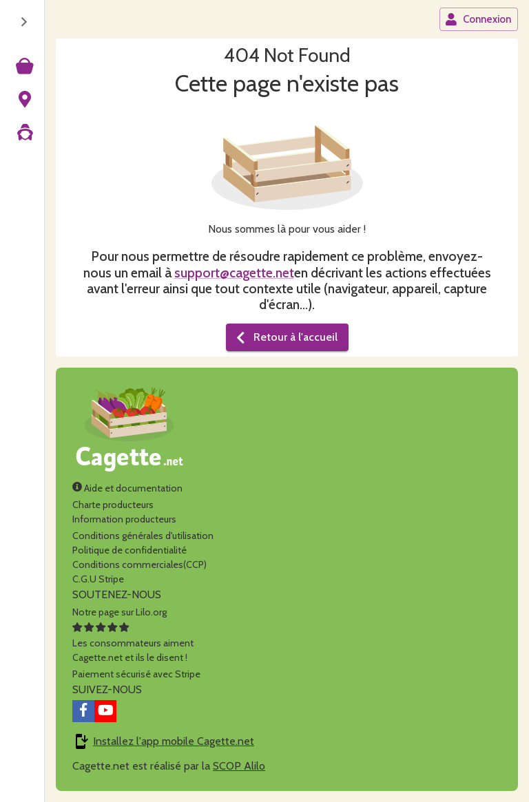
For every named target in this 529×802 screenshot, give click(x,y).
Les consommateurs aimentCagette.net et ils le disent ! (133, 643)
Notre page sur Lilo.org (119, 612)
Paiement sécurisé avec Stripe (136, 674)
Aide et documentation (127, 488)
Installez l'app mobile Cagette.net (173, 741)
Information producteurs (124, 519)
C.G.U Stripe (98, 579)
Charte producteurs (113, 504)
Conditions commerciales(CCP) (139, 564)
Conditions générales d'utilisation (143, 535)
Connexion (478, 19)
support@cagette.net (234, 272)
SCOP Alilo (239, 765)
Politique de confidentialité (129, 550)
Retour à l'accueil (286, 337)
